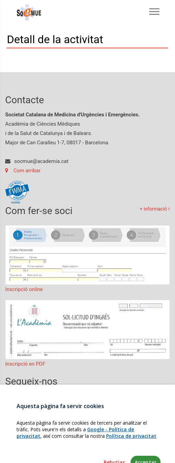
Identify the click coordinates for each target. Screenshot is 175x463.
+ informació (155, 209)
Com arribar (23, 170)
